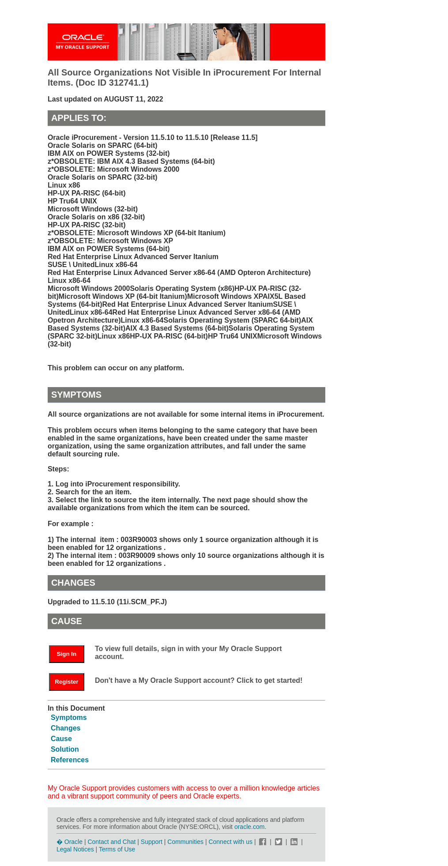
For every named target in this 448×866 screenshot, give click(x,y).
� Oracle (69, 841)
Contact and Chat (111, 841)
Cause (61, 738)
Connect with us (231, 841)
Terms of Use (117, 849)
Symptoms (69, 717)
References (70, 760)
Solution (65, 749)
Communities (185, 841)
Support (151, 841)
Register (66, 681)
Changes (66, 728)
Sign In (66, 654)
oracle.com (249, 826)
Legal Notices (75, 849)
